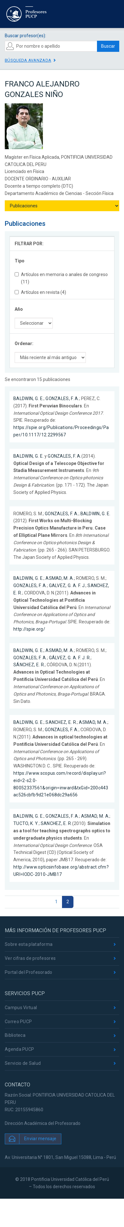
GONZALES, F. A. (62, 398)
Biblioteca (15, 1035)
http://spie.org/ (29, 629)
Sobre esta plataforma (28, 944)
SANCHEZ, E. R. (61, 722)
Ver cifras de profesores (30, 958)
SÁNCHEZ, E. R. (29, 664)
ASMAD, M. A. (59, 578)
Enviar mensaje (40, 1138)
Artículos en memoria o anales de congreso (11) (61, 278)
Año (19, 309)
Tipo (19, 260)
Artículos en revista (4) (40, 292)
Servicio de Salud (23, 1063)
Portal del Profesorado (28, 972)
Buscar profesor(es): (25, 35)
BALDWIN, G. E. (28, 398)
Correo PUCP (18, 1021)
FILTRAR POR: (29, 243)
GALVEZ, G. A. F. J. (67, 585)
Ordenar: (24, 343)
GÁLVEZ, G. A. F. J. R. (70, 657)
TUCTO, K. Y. (26, 823)
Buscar (108, 46)
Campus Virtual (21, 1007)
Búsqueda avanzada (28, 60)
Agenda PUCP (19, 1049)
